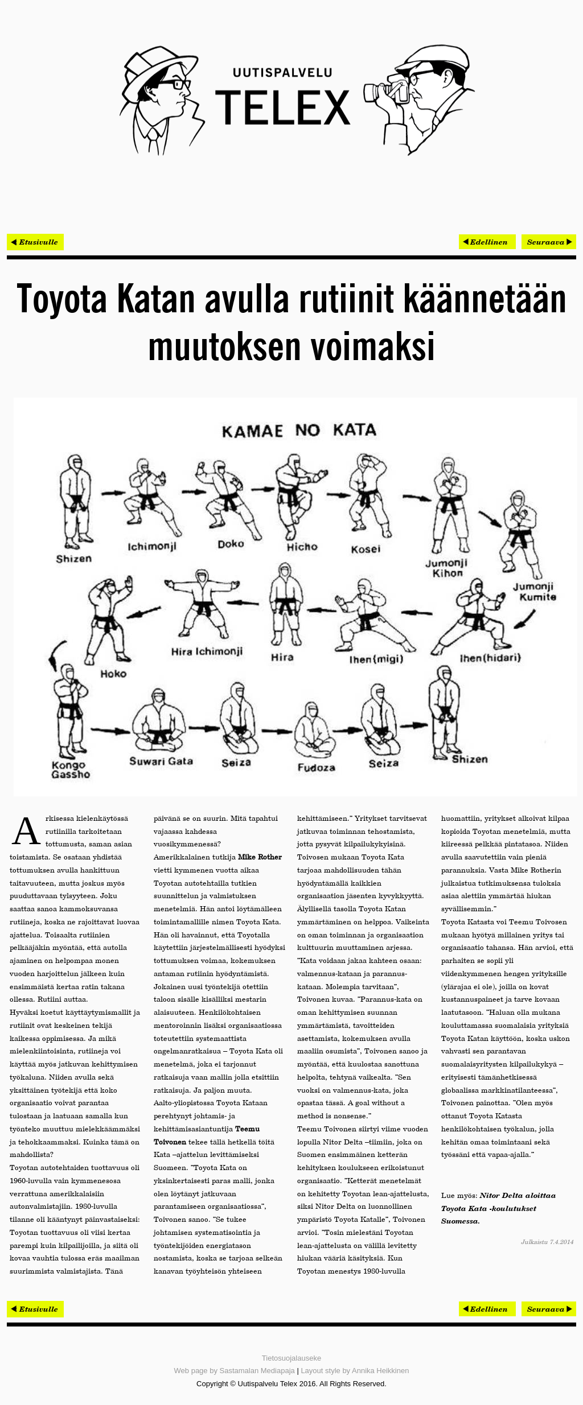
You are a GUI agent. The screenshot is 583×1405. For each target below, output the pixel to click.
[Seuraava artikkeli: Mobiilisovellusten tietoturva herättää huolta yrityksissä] (549, 241)
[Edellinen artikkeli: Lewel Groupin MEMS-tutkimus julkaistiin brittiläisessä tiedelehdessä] (487, 241)
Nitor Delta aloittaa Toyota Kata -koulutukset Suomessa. (498, 1208)
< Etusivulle (35, 241)
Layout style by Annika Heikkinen (355, 1370)
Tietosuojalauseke (291, 1358)
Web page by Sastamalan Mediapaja (234, 1370)
